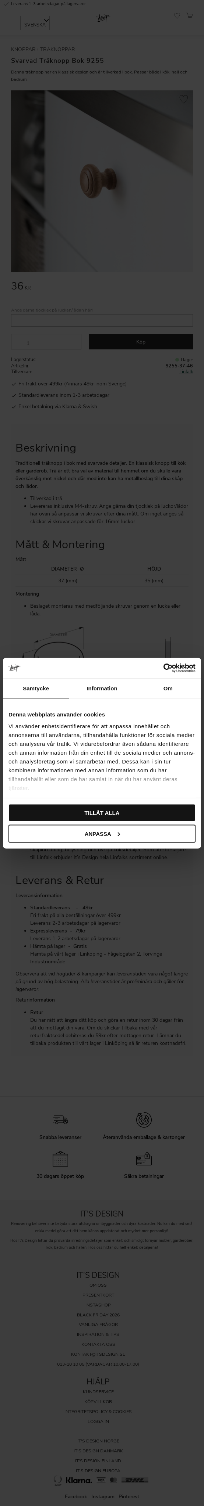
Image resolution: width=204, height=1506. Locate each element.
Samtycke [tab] (36, 688)
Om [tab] (168, 688)
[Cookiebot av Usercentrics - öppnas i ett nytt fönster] (163, 668)
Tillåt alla (101, 813)
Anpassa (102, 833)
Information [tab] (102, 688)
